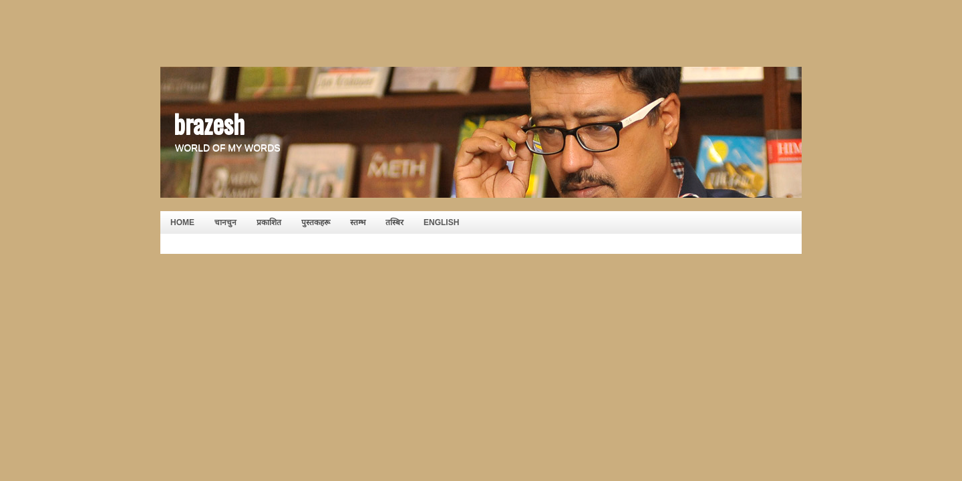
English (441, 222)
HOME (182, 222)
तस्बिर (394, 222)
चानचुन (225, 222)
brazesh (209, 123)
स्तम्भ (357, 222)
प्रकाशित (269, 222)
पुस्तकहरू (315, 222)
